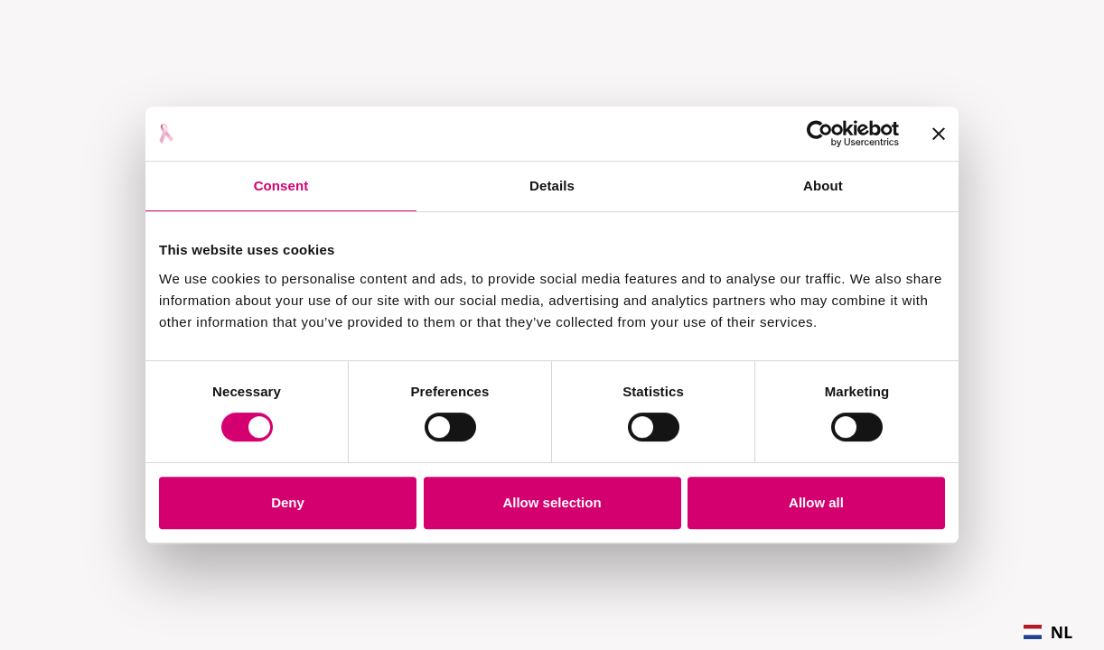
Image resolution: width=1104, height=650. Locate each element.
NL (1048, 632)
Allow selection (551, 502)
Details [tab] (552, 185)
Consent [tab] (281, 185)
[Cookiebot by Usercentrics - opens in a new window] (820, 133)
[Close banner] (938, 133)
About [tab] (823, 185)
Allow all (816, 502)
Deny (287, 502)
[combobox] (1048, 632)
